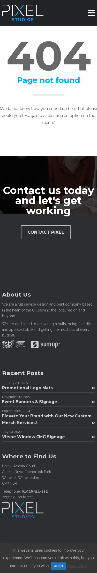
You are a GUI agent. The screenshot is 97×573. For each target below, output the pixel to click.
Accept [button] (58, 566)
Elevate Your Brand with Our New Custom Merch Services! (48, 419)
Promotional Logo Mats (48, 387)
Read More (77, 565)
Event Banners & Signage (48, 401)
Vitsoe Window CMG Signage (48, 436)
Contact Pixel (47, 232)
